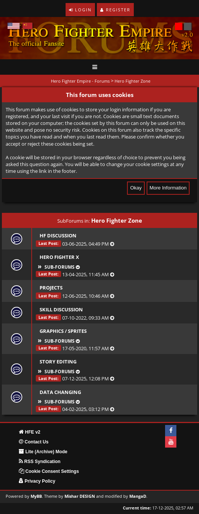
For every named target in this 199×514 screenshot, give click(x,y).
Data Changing (60, 392)
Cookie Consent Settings (49, 471)
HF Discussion (58, 235)
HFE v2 (29, 432)
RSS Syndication (39, 461)
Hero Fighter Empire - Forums (80, 81)
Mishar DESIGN (79, 496)
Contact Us (34, 442)
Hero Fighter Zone (132, 81)
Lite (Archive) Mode (43, 451)
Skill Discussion (61, 309)
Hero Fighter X (59, 257)
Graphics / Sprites (63, 331)
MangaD (137, 496)
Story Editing (58, 361)
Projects (51, 287)
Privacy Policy (37, 481)
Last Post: (48, 243)
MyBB (36, 496)
